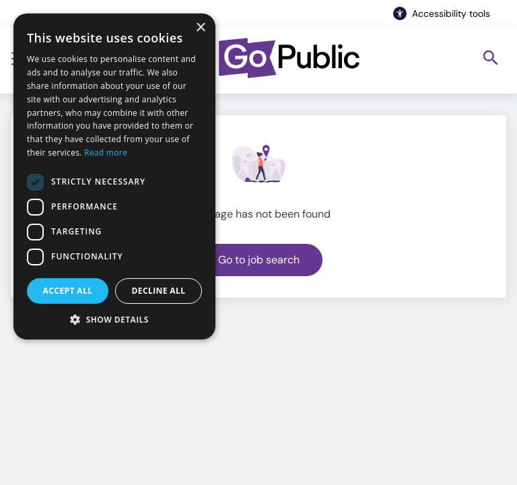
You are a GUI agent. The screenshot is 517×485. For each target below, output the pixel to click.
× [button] (200, 28)
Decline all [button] (159, 290)
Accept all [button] (68, 290)
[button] (114, 319)
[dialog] (114, 176)
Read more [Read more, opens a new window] (105, 152)
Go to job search (259, 260)
